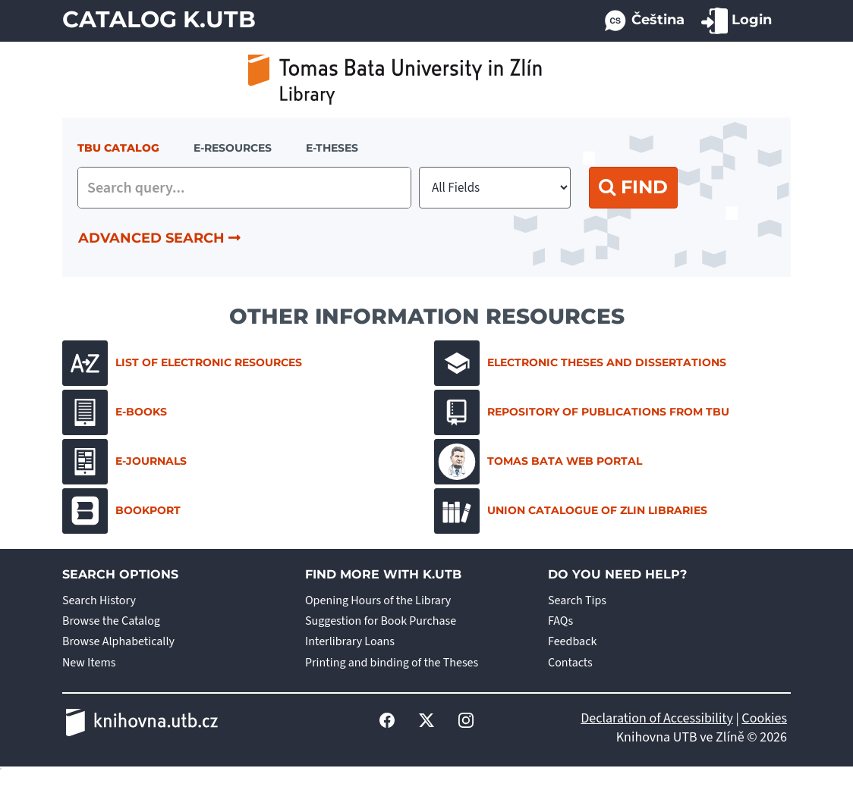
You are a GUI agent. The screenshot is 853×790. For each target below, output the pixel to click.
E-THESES (332, 148)
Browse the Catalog (111, 621)
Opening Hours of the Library (378, 600)
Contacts (570, 662)
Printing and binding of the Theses (391, 662)
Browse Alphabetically (118, 641)
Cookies (764, 718)
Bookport (121, 511)
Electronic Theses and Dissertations (580, 363)
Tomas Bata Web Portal (538, 461)
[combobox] (244, 188)
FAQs (560, 621)
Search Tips (577, 600)
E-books (114, 412)
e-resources (233, 148)
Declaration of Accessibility (657, 718)
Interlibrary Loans (350, 641)
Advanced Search (159, 238)
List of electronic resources (182, 363)
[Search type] (495, 187)
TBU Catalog (118, 148)
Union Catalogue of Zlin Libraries (570, 511)
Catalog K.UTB (159, 19)
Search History (99, 600)
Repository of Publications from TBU (581, 412)
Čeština (644, 21)
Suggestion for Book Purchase (380, 621)
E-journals (124, 461)
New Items (88, 662)
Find (633, 187)
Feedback (572, 641)
